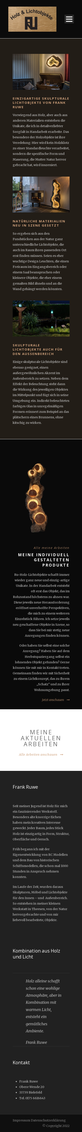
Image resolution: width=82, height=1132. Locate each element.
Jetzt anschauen (53, 700)
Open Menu (69, 19)
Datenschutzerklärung (48, 1120)
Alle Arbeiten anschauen (38, 755)
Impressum (21, 1120)
